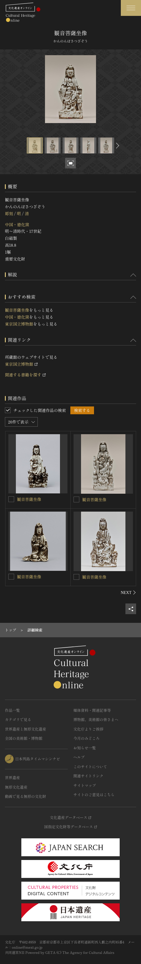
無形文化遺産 (16, 787)
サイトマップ (85, 785)
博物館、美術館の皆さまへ (96, 719)
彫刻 (9, 213)
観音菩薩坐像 (17, 310)
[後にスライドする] (116, 145)
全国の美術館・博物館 (23, 738)
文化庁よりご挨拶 (89, 729)
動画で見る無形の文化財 (25, 796)
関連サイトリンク (89, 776)
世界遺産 (12, 777)
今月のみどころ (87, 738)
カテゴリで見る (18, 719)
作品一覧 (12, 710)
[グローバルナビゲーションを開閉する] (131, 8)
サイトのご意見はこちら (94, 794)
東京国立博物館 (19, 324)
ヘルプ (79, 757)
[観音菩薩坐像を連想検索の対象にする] (11, 499)
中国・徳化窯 (17, 224)
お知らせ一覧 (85, 748)
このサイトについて (90, 766)
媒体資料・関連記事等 (92, 710)
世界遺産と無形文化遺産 (25, 729)
